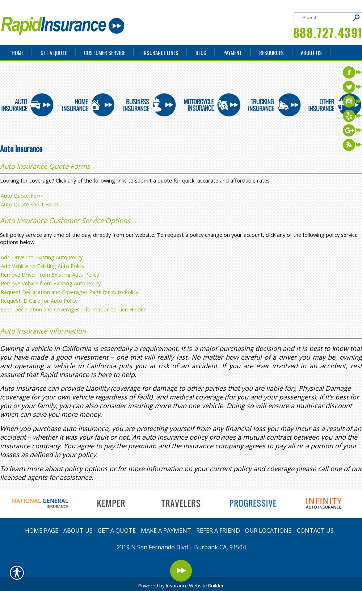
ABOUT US (78, 531)
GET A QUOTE (117, 531)
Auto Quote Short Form (29, 204)
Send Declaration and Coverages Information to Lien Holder (73, 309)
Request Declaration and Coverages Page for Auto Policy (69, 292)
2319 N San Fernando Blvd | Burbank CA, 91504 (181, 547)
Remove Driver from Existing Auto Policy (50, 274)
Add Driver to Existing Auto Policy (42, 257)
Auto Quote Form (22, 195)
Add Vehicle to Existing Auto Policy (42, 265)
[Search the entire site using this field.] (325, 17)
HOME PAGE (41, 531)
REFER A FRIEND (218, 531)
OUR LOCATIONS (268, 531)
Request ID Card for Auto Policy (39, 300)
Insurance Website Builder (195, 585)
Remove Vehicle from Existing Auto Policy (51, 283)
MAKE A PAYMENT (166, 531)
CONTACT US (315, 531)
